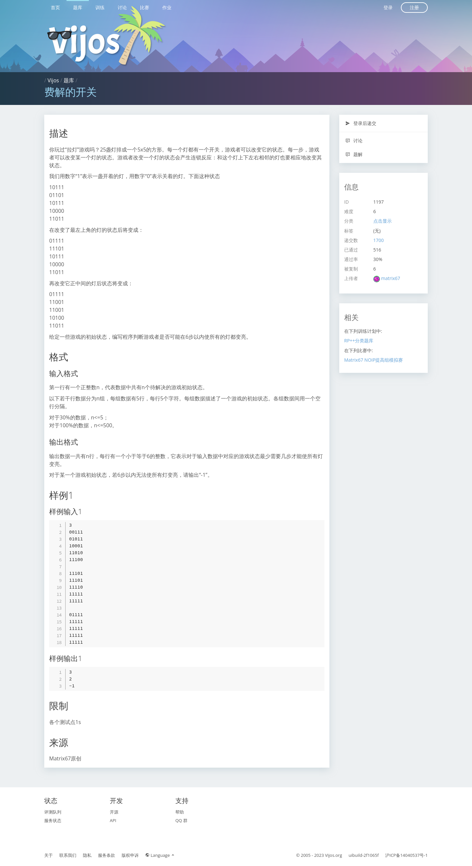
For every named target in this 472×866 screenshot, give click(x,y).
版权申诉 (130, 855)
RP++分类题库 (358, 340)
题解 (354, 154)
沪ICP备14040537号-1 (406, 855)
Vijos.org (333, 855)
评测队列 (52, 812)
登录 (388, 7)
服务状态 (52, 820)
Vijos (53, 80)
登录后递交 (360, 123)
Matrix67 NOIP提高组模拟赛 (373, 360)
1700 (378, 240)
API (113, 820)
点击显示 (382, 221)
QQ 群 (181, 820)
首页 (55, 7)
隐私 (87, 855)
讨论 (122, 7)
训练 (100, 7)
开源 (114, 812)
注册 (414, 7)
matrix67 (390, 278)
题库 (77, 7)
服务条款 (106, 855)
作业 (166, 7)
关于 (48, 855)
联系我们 (67, 855)
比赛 (144, 7)
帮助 (179, 812)
